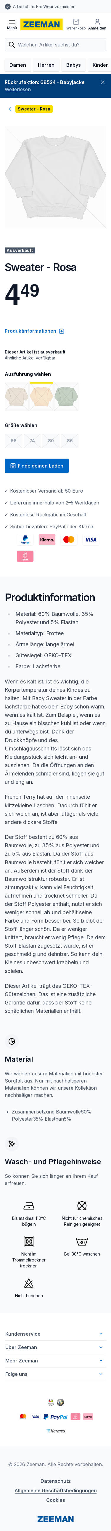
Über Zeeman (54, 1367)
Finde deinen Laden (36, 486)
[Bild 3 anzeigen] (66, 417)
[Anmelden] (14, 44)
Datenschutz (56, 1501)
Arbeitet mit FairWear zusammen (44, 6)
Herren (46, 85)
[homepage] (41, 24)
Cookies (55, 1520)
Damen (17, 85)
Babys (73, 85)
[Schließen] (103, 102)
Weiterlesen (18, 110)
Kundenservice (54, 1354)
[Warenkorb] (94, 24)
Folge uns (54, 1394)
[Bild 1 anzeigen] (16, 417)
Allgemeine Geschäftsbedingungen (56, 1511)
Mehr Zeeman (54, 1381)
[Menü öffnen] (12, 24)
